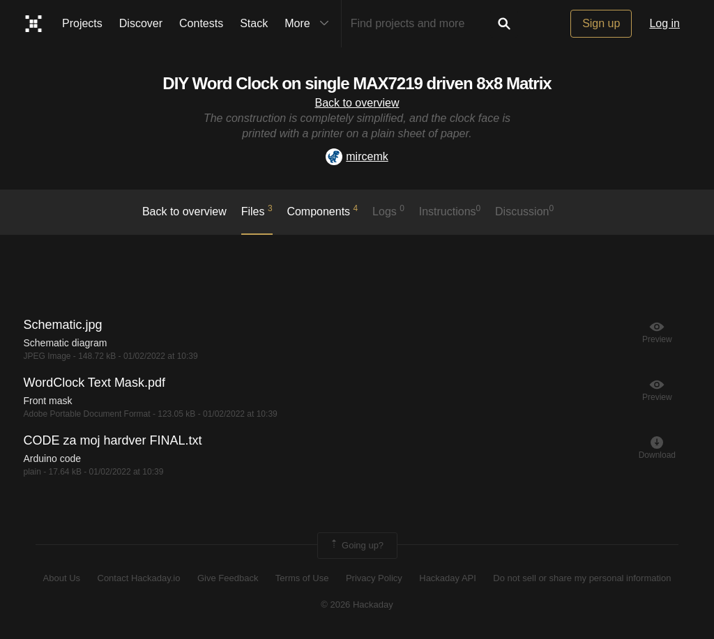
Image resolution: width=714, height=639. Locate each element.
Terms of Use (302, 578)
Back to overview (357, 103)
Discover (140, 23)
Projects (82, 23)
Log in (664, 23)
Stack (254, 23)
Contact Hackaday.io (139, 578)
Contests (201, 23)
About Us (61, 578)
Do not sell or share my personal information (582, 578)
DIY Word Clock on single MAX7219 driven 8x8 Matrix (356, 83)
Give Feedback (227, 578)
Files (257, 210)
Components (322, 210)
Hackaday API (447, 578)
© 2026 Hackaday (357, 604)
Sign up (601, 23)
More (309, 23)
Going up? (356, 545)
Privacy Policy (374, 578)
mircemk (357, 156)
